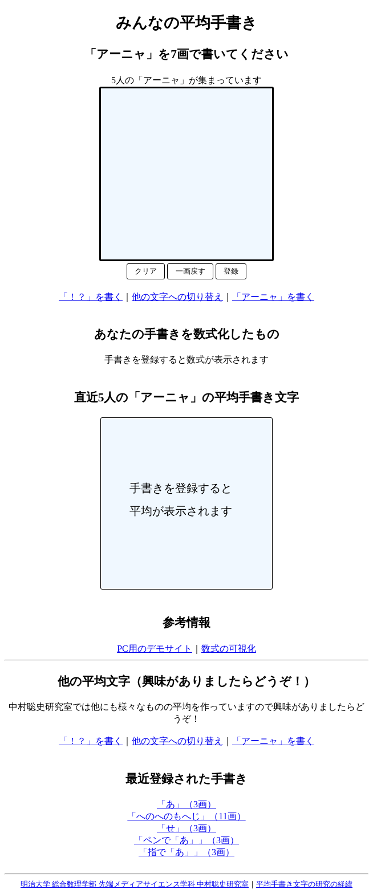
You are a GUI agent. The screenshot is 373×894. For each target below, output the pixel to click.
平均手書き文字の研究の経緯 (304, 884)
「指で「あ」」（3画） (186, 852)
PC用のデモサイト (154, 648)
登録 (231, 271)
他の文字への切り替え (177, 297)
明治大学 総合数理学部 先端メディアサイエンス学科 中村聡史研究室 (135, 884)
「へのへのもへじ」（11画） (186, 816)
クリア (146, 271)
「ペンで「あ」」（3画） (186, 840)
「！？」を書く (91, 297)
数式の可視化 (228, 648)
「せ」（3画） (186, 828)
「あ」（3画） (186, 804)
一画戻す (190, 271)
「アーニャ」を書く (273, 297)
